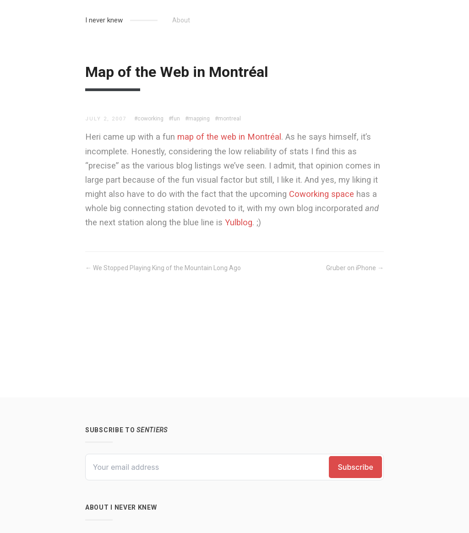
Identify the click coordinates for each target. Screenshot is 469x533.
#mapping (197, 118)
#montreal (228, 118)
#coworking (149, 118)
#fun (174, 118)
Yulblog (238, 222)
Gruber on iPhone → (355, 268)
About (181, 20)
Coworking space (321, 194)
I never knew (104, 20)
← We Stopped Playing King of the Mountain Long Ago (163, 268)
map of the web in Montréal (229, 136)
